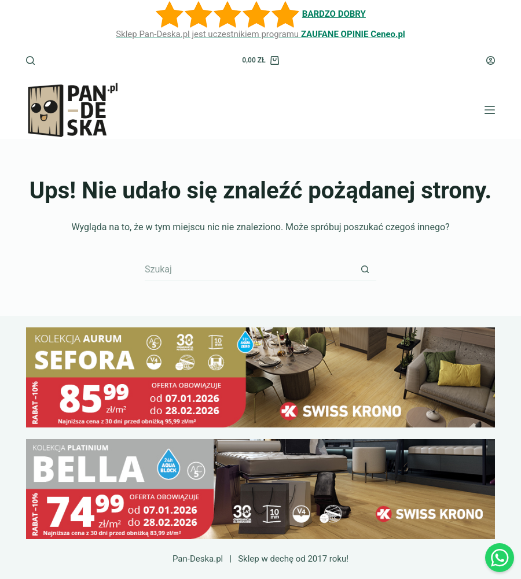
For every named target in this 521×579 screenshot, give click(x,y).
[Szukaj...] (249, 269)
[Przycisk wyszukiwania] (364, 269)
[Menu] (490, 110)
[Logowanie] (490, 60)
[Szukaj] (30, 60)
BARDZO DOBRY (334, 14)
